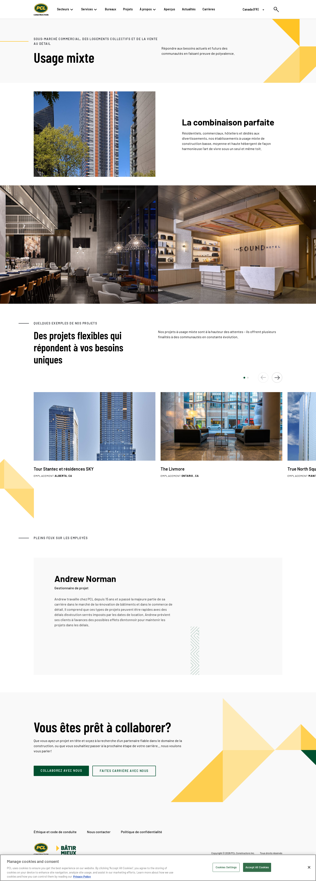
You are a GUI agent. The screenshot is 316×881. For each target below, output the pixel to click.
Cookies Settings (226, 867)
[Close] (309, 867)
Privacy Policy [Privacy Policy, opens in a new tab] (82, 876)
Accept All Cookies (257, 867)
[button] (244, 378)
